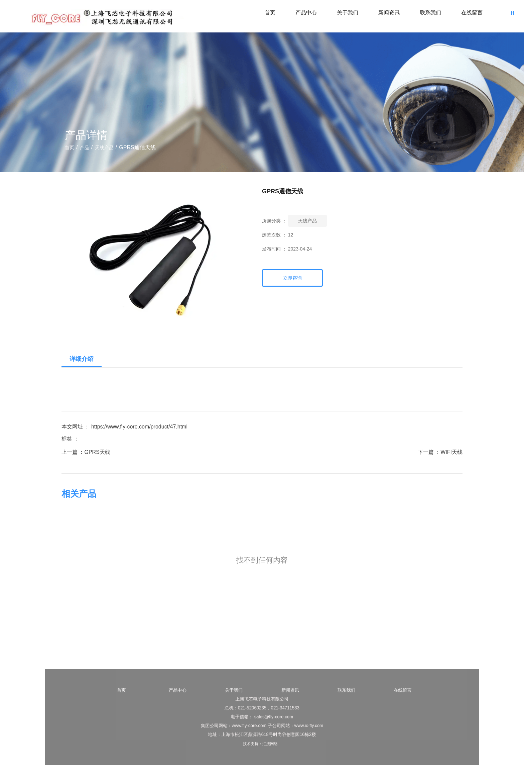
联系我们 (430, 12)
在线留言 (472, 12)
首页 (270, 12)
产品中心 (306, 12)
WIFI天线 (451, 452)
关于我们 (347, 12)
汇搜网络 (270, 741)
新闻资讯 (389, 12)
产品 (84, 147)
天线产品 (104, 147)
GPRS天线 (97, 452)
